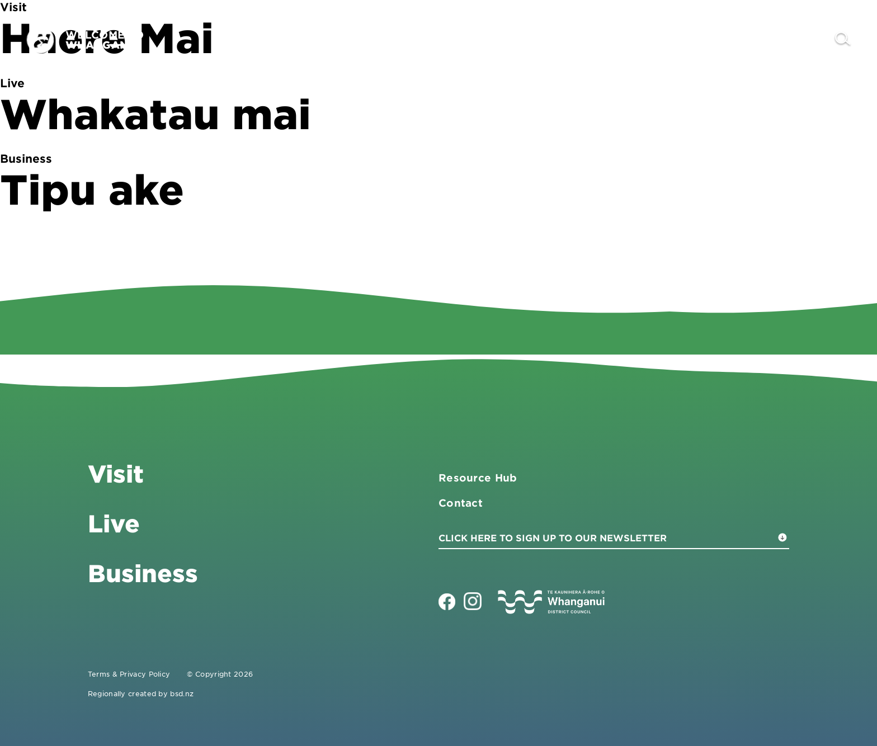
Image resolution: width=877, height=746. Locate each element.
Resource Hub (477, 477)
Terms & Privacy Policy (129, 673)
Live (738, 39)
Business (675, 39)
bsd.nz (182, 693)
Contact (796, 39)
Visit (610, 39)
